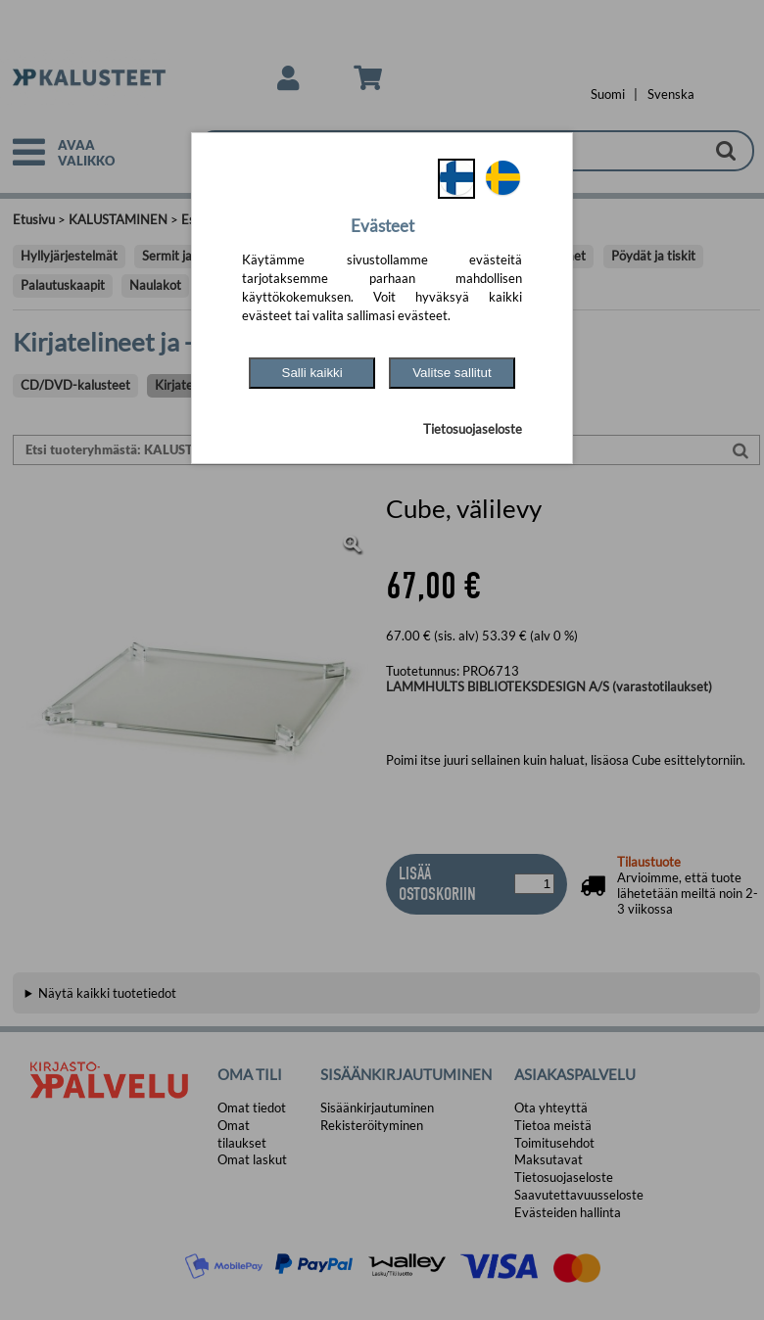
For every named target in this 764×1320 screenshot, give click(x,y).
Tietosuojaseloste (472, 429)
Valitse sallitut (452, 372)
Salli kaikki (312, 372)
